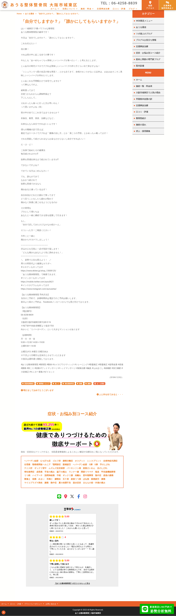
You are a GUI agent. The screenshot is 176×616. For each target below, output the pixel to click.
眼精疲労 (67, 464)
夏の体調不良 (65, 482)
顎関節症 (57, 464)
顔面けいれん (89, 468)
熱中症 (98, 475)
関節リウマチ (87, 472)
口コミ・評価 (119, 9)
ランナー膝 (74, 472)
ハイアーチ (37, 475)
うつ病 (27, 475)
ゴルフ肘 (57, 461)
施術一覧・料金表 (144, 86)
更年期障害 (88, 475)
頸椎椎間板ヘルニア (41, 464)
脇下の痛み (62, 472)
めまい (41, 479)
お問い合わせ (51, 604)
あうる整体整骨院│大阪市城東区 (88, 613)
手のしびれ (105, 464)
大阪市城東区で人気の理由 (148, 92)
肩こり (57, 384)
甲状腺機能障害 (108, 472)
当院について (68, 9)
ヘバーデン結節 (31, 461)
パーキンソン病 (74, 468)
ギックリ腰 (68, 475)
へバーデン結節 (80, 464)
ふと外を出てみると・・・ (110, 394)
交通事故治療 (103, 9)
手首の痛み (49, 472)
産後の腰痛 (108, 475)
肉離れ (78, 475)
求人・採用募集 (143, 131)
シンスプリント (94, 461)
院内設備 (140, 66)
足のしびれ (102, 468)
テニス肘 (28, 468)
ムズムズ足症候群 (57, 468)
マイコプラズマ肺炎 (33, 482)
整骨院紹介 (141, 118)
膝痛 (89, 384)
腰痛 (80, 384)
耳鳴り (50, 479)
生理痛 (27, 464)
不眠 (59, 475)
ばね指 (86, 479)
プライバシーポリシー (33, 604)
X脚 (96, 464)
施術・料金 (86, 9)
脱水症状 (77, 482)
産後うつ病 (76, 479)
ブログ (132, 9)
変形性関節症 (29, 384)
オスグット (80, 461)
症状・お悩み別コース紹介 (148, 53)
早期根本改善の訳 (144, 99)
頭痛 (34, 479)
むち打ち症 (45, 461)
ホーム (54, 9)
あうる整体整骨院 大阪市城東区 (44, 4)
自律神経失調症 (110, 461)
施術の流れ (141, 125)
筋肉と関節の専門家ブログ (148, 59)
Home (19, 14)
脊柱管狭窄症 (69, 384)
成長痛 (39, 472)
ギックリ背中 (40, 468)
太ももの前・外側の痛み (94, 482)
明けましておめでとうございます (37, 390)
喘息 (97, 472)
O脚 (90, 464)
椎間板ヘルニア (44, 384)
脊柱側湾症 (29, 472)
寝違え (27, 479)
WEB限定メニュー (144, 21)
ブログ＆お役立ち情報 (146, 40)
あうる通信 (29, 14)
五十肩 (66, 479)
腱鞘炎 (58, 479)
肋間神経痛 (49, 475)
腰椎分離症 (68, 461)
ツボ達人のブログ (144, 33)
